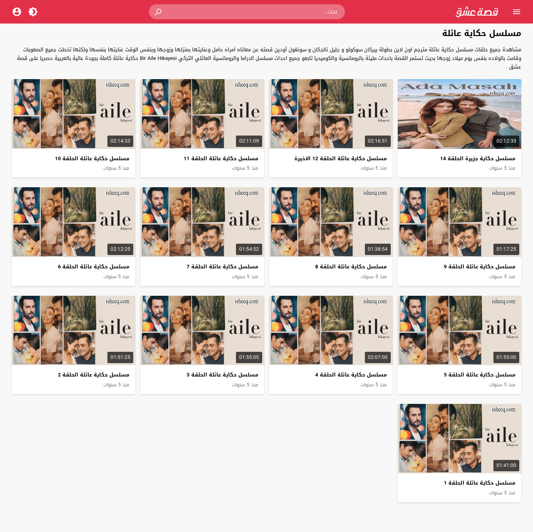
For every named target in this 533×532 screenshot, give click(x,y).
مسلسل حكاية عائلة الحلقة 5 (479, 375)
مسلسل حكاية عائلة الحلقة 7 (222, 266)
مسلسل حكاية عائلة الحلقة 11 (221, 158)
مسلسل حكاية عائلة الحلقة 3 (222, 375)
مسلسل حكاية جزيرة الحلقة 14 (477, 158)
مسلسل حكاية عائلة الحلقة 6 (93, 266)
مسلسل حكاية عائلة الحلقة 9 (479, 266)
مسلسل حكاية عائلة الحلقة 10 (92, 158)
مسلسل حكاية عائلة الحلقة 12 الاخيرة (340, 158)
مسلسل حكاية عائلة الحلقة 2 (93, 375)
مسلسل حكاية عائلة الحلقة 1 (479, 483)
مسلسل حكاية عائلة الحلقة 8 (350, 266)
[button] (159, 11)
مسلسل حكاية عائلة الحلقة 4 (350, 375)
